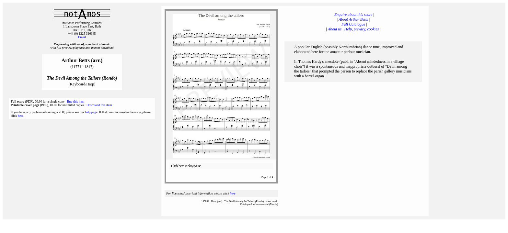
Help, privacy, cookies (361, 29)
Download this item (99, 105)
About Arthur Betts (353, 19)
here (20, 115)
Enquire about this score (353, 14)
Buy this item (76, 101)
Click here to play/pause (186, 166)
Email (82, 37)
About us (334, 29)
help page (91, 112)
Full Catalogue (353, 24)
